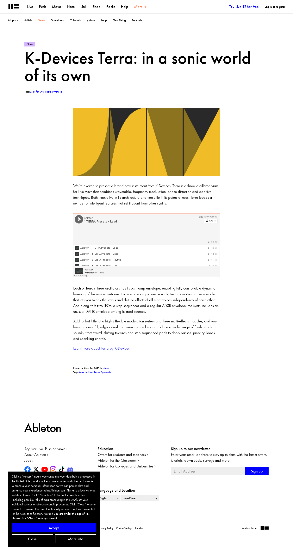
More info (75, 538)
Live (30, 6)
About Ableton (35, 454)
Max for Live (86, 372)
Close (32, 538)
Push (42, 6)
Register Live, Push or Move (44, 448)
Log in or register (275, 7)
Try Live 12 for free (244, 6)
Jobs (27, 460)
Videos (91, 20)
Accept (54, 527)
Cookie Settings (124, 528)
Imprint (139, 528)
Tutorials (75, 20)
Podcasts (137, 20)
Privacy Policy (105, 528)
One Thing (119, 20)
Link (84, 6)
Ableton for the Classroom (117, 460)
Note (71, 6)
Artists (28, 20)
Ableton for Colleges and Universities (125, 466)
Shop (96, 6)
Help (124, 6)
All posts (13, 20)
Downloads (58, 20)
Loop (104, 20)
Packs (110, 6)
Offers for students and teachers (122, 454)
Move (56, 6)
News (41, 20)
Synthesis (106, 372)
